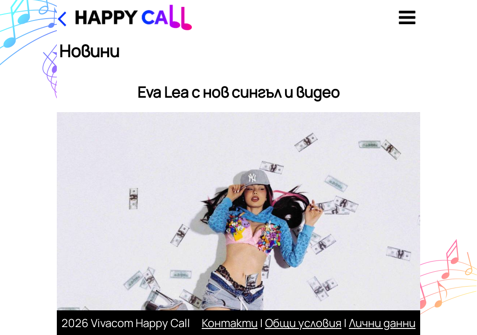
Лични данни (382, 322)
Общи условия (303, 322)
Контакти (230, 322)
